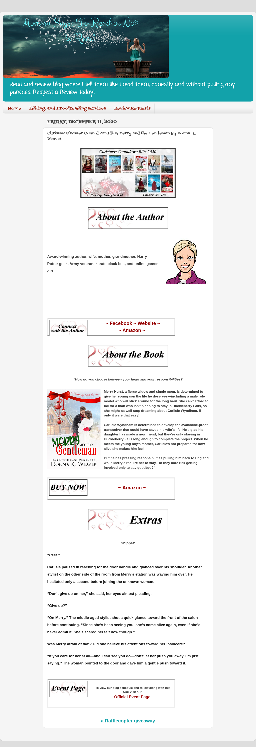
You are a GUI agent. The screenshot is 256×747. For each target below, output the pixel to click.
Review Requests (132, 109)
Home (14, 109)
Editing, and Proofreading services (67, 109)
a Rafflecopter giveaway (128, 720)
